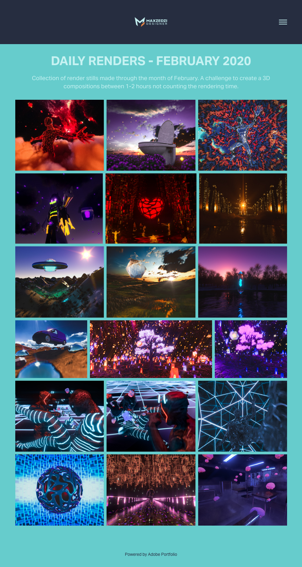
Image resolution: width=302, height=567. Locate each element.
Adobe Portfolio (162, 554)
